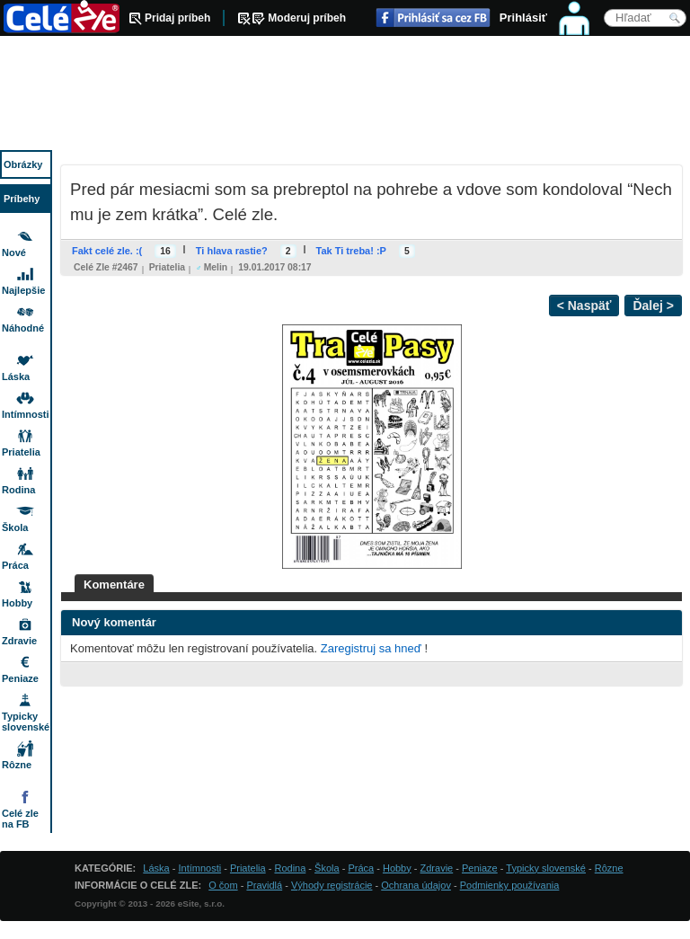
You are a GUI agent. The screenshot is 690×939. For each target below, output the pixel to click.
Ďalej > (653, 305)
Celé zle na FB (20, 818)
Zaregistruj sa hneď (371, 648)
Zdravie (19, 640)
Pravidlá (264, 885)
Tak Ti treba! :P (351, 250)
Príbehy (22, 198)
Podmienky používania (510, 885)
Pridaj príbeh (177, 18)
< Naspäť (584, 305)
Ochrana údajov (416, 885)
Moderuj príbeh (307, 18)
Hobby (17, 603)
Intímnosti (25, 414)
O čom (222, 885)
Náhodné (23, 328)
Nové (14, 252)
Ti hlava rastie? (232, 250)
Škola (15, 527)
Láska (16, 376)
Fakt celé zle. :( (107, 250)
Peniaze (20, 678)
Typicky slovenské (25, 721)
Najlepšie (23, 290)
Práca (15, 565)
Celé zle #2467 (106, 267)
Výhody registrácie (332, 885)
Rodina (18, 489)
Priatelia (167, 267)
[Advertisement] (345, 94)
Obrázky (23, 164)
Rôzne (16, 764)
